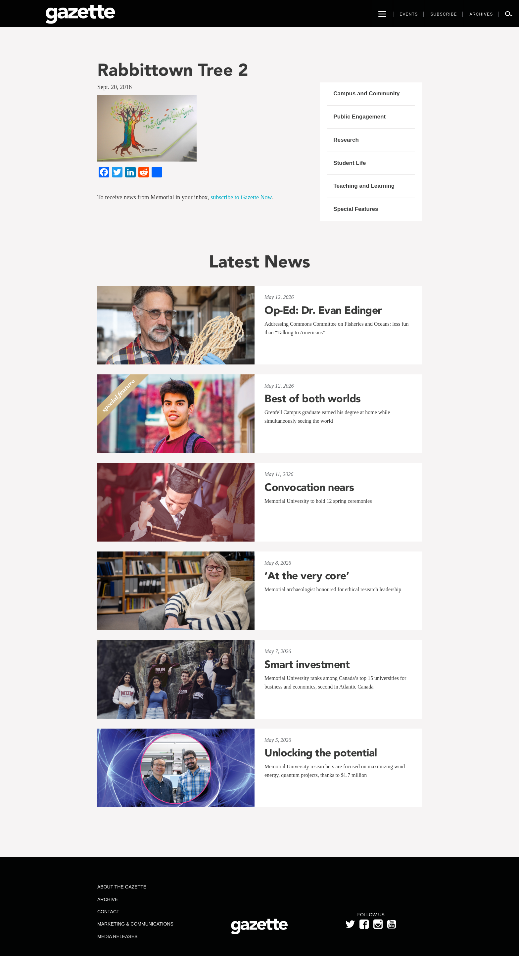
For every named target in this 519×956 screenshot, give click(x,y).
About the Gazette (121, 886)
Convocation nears (309, 487)
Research (346, 140)
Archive (107, 899)
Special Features (355, 209)
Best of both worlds (312, 398)
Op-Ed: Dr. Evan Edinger (323, 310)
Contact (108, 911)
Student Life (349, 163)
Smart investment (307, 664)
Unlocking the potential (320, 752)
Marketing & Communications (135, 924)
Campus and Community (366, 93)
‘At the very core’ (306, 575)
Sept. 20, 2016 (114, 87)
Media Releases (117, 936)
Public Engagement (359, 117)
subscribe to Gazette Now (241, 197)
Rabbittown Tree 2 (172, 69)
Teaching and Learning (364, 186)
